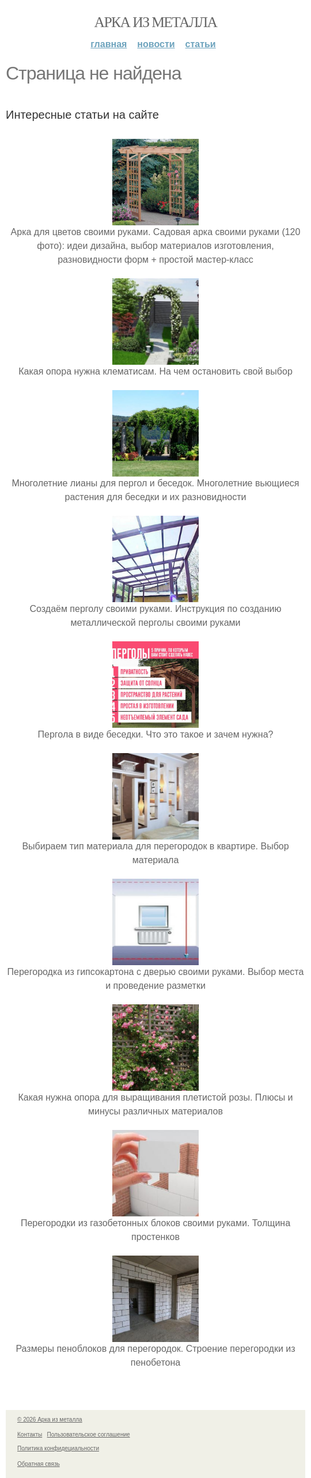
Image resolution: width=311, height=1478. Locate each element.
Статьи (200, 44)
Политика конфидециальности (58, 1448)
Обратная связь (38, 1464)
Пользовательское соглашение (88, 1434)
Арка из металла (155, 22)
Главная (108, 44)
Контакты (29, 1434)
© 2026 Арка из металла (49, 1419)
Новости (156, 44)
